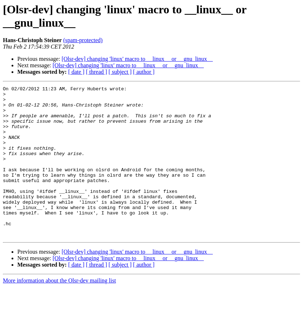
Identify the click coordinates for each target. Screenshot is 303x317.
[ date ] (76, 72)
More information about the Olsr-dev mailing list (59, 311)
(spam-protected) (82, 40)
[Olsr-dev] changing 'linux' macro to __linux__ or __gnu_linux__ (137, 59)
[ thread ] (96, 72)
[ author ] (144, 72)
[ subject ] (120, 72)
